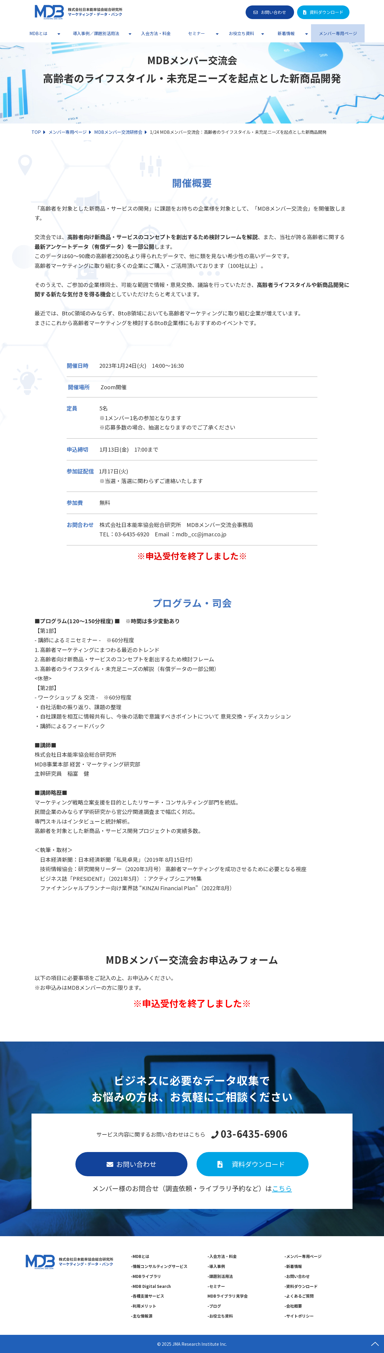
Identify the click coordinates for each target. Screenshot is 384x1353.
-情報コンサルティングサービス (159, 1266)
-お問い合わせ (297, 1276)
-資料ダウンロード (301, 1286)
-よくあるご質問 (299, 1296)
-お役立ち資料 (220, 1316)
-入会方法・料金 (222, 1256)
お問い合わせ (273, 12)
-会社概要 (293, 1306)
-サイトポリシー (299, 1316)
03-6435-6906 (254, 1134)
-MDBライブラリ (146, 1276)
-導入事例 (216, 1266)
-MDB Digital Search (151, 1286)
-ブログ (214, 1306)
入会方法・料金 (156, 33)
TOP (36, 132)
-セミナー (216, 1286)
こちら (282, 1188)
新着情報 (286, 33)
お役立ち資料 (241, 33)
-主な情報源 (141, 1316)
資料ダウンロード (326, 12)
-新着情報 (293, 1266)
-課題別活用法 (220, 1276)
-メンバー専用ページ (303, 1256)
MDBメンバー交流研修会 (118, 132)
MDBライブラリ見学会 (227, 1296)
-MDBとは (140, 1256)
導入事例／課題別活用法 (96, 33)
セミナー (196, 33)
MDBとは (38, 33)
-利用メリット (143, 1306)
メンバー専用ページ (338, 33)
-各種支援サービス (147, 1296)
